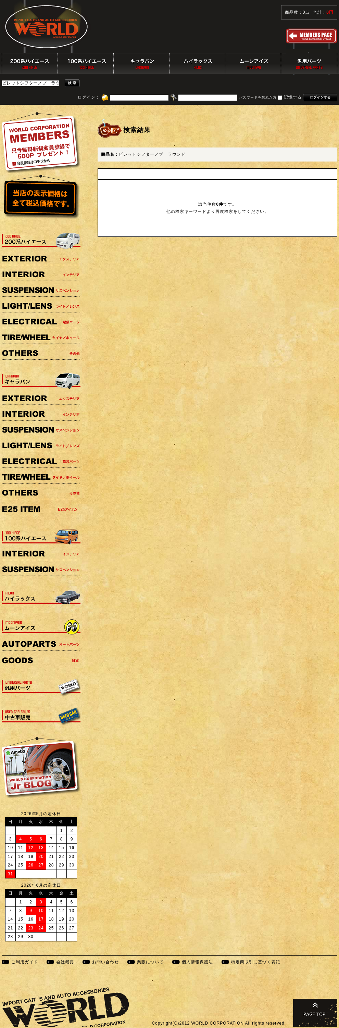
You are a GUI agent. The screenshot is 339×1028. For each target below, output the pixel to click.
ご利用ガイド (24, 962)
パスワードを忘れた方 (258, 98)
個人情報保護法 (197, 962)
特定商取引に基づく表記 (255, 962)
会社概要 (65, 962)
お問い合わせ (105, 962)
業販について (150, 962)
